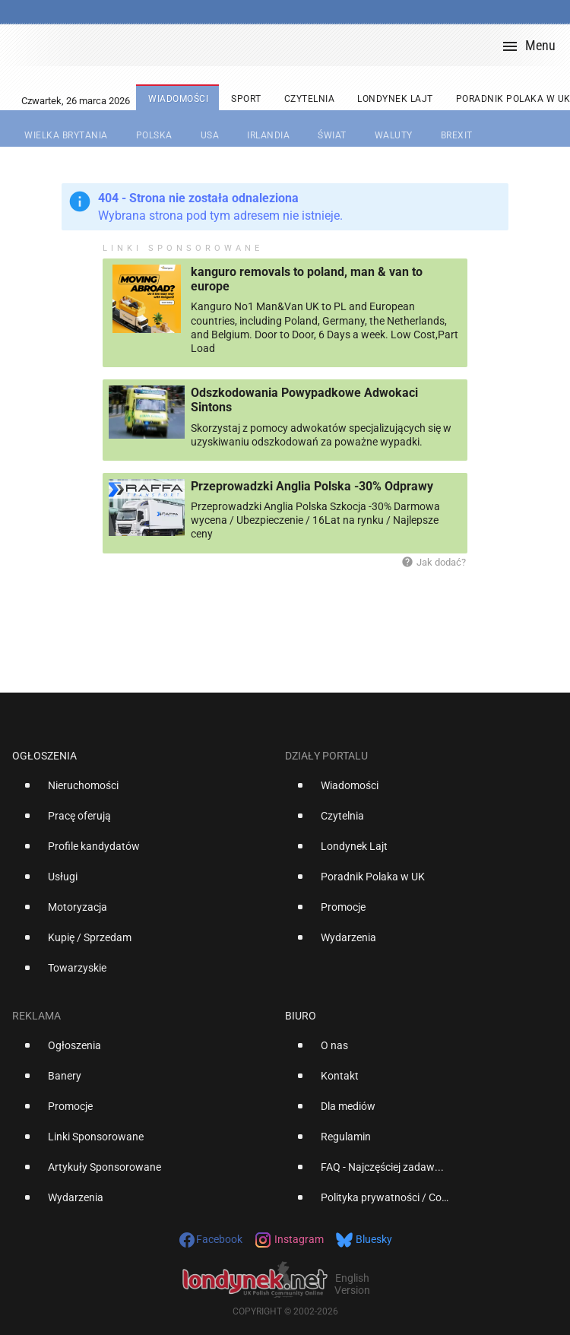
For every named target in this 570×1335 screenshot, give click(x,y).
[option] (142, 791)
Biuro (300, 1016)
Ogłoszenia (44, 756)
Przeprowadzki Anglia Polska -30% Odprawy (312, 486)
